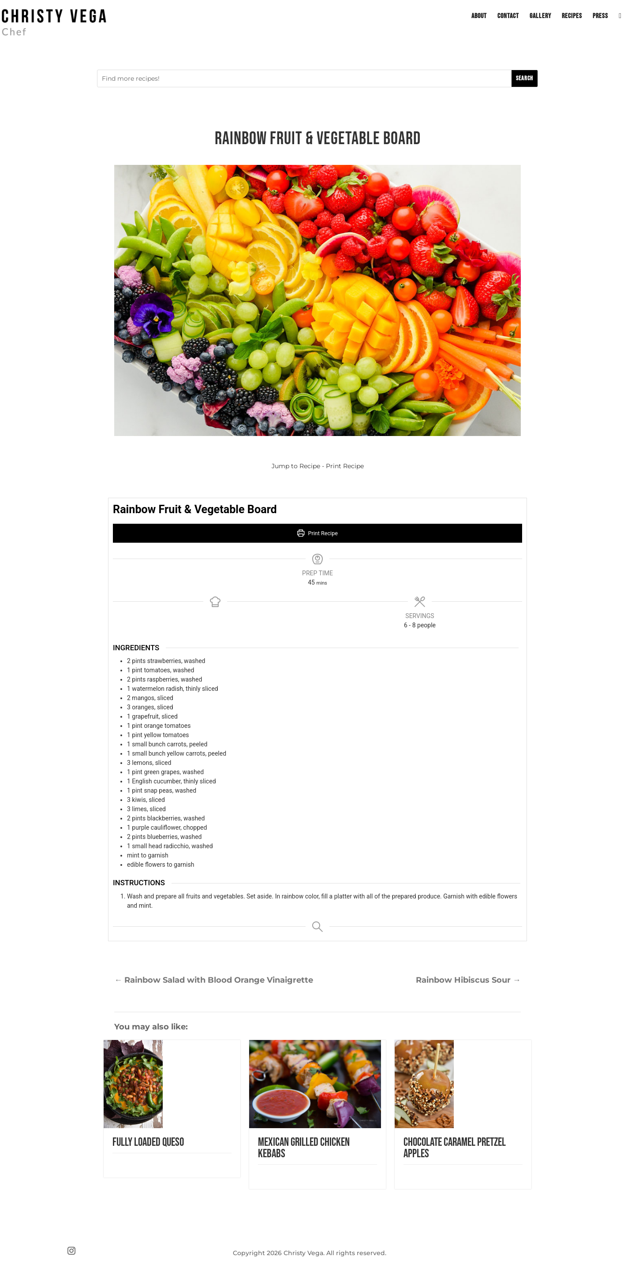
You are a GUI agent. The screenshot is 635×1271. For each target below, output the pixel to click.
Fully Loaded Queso (148, 1142)
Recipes (572, 16)
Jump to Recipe (296, 466)
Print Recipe (345, 466)
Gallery (540, 16)
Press (600, 16)
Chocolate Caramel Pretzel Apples (454, 1148)
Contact (508, 16)
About (479, 16)
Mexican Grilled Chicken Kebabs (304, 1148)
